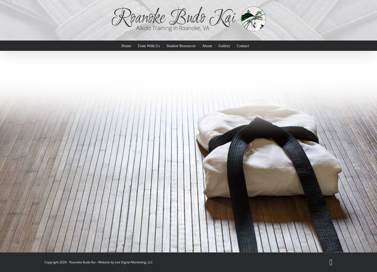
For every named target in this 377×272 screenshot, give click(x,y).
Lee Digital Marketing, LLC (134, 262)
